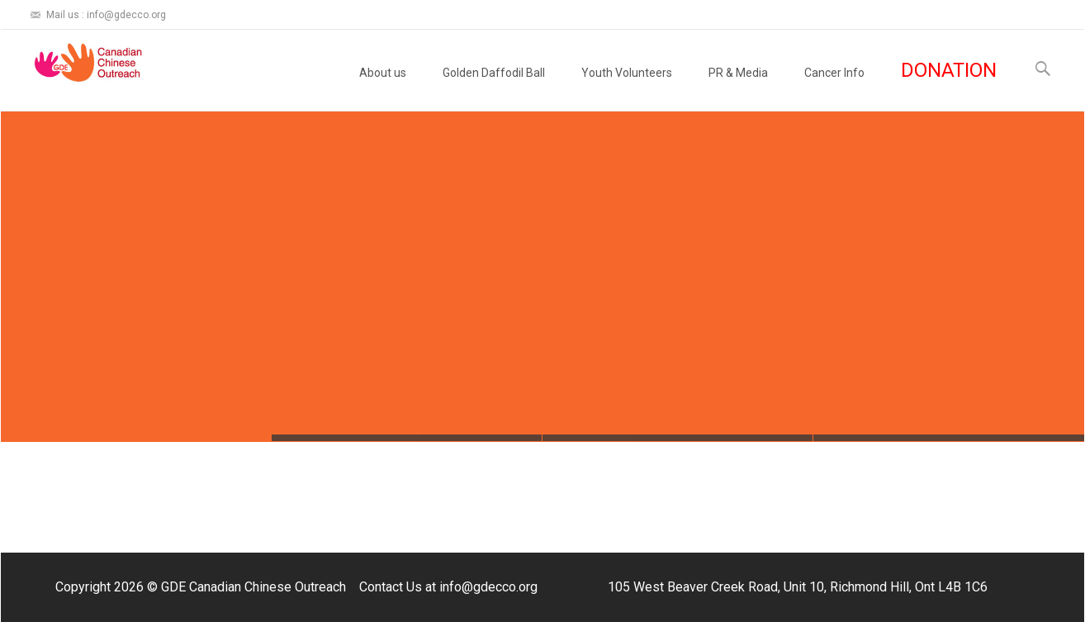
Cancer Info (834, 87)
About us (382, 87)
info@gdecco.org (488, 587)
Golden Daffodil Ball (494, 87)
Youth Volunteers (626, 87)
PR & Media (738, 87)
